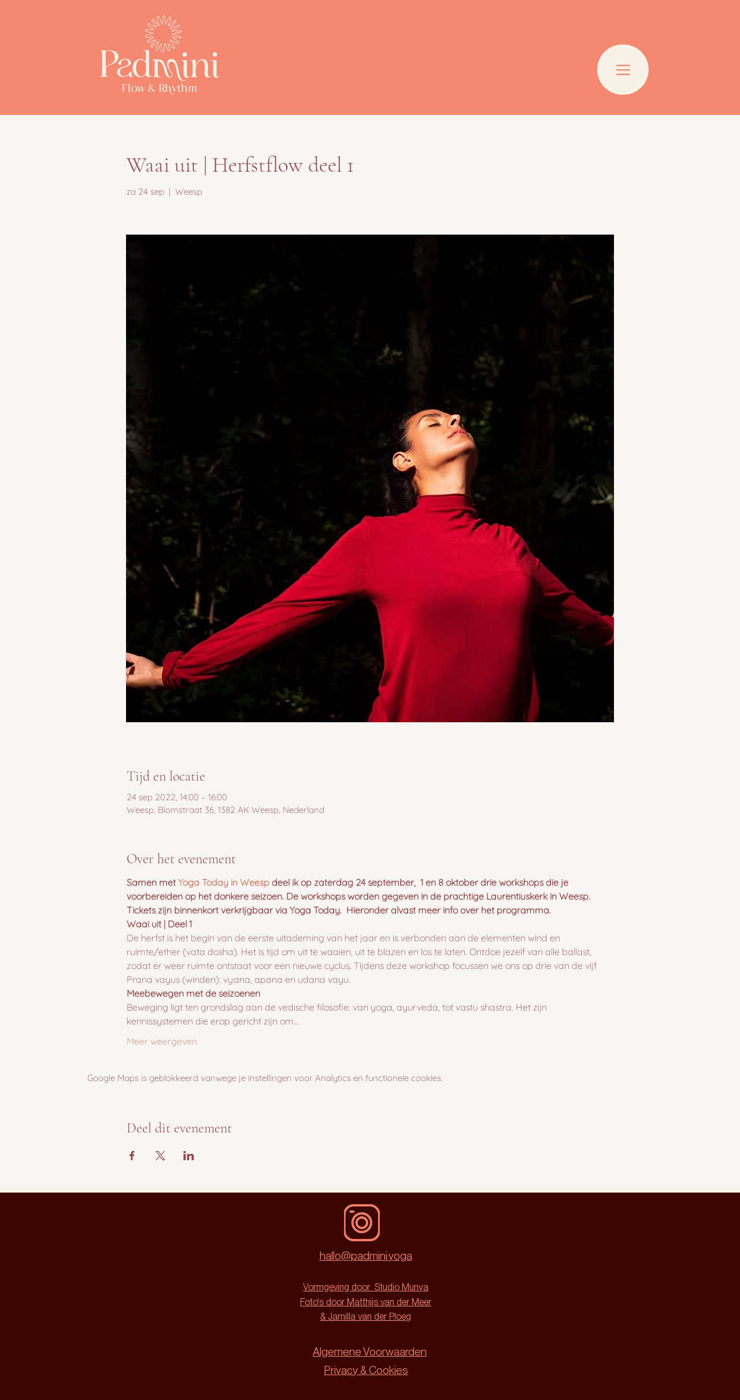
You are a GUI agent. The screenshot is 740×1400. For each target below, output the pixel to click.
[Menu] (623, 69)
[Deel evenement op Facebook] (132, 1155)
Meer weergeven (162, 1041)
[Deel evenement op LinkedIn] (188, 1155)
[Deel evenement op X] (160, 1155)
